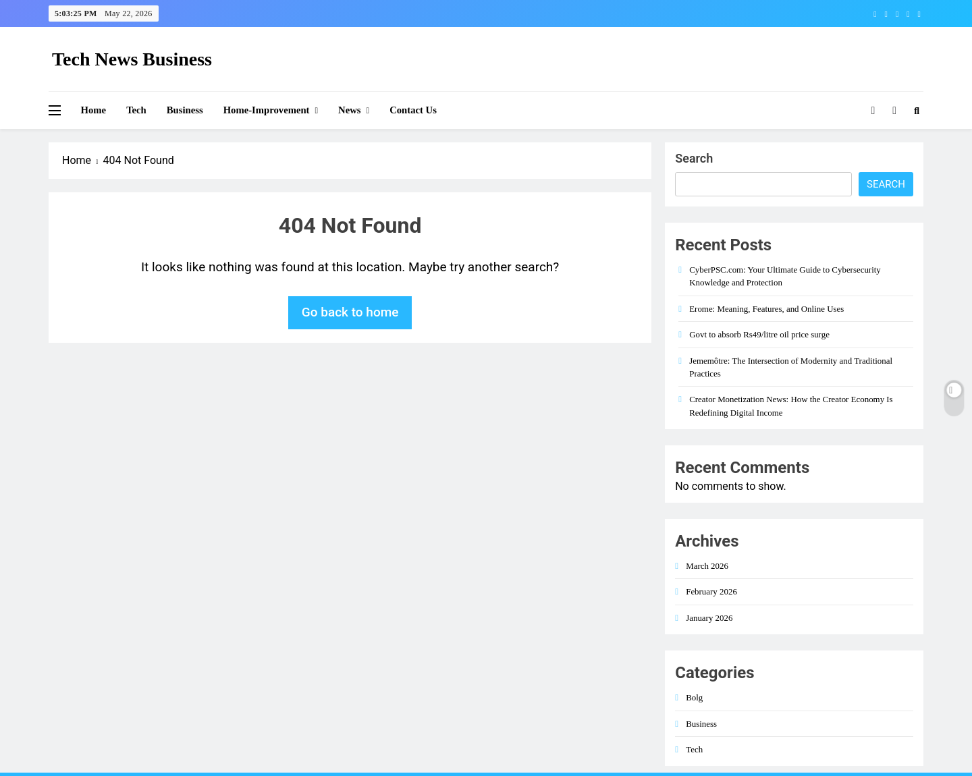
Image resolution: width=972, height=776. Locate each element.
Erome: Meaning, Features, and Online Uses (766, 309)
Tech (136, 110)
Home (94, 110)
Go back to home (350, 312)
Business (185, 110)
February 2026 (711, 591)
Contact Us (413, 110)
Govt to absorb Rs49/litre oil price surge (759, 334)
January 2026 (709, 618)
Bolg (694, 697)
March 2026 (707, 566)
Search (694, 158)
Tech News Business (132, 59)
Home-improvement (266, 110)
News (349, 110)
